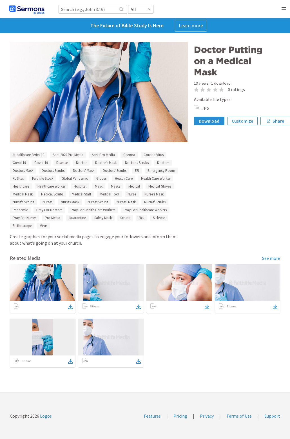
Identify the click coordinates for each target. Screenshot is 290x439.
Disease (62, 162)
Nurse (132, 194)
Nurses (47, 202)
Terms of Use (239, 416)
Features (152, 416)
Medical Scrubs (52, 194)
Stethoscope (22, 225)
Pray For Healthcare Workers (145, 210)
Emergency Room (161, 170)
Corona (129, 154)
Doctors (163, 162)
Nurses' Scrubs (155, 202)
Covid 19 (19, 162)
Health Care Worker (155, 178)
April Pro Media (103, 154)
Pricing (180, 416)
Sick (141, 217)
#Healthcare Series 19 (28, 154)
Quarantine (77, 217)
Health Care (124, 178)
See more (271, 258)
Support (272, 416)
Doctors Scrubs (53, 170)
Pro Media (52, 217)
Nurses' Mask (126, 202)
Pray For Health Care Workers (93, 210)
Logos (45, 416)
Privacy (207, 416)
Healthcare (21, 186)
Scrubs (125, 217)
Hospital (80, 186)
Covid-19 (41, 162)
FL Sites (18, 178)
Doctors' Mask (83, 170)
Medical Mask (23, 194)
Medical (134, 186)
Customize (242, 121)
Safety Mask (103, 217)
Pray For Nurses (24, 217)
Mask (98, 186)
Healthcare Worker (51, 186)
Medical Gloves (159, 186)
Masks (115, 186)
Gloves (101, 178)
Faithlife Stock (42, 178)
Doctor (81, 162)
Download (209, 121)
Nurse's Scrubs (23, 202)
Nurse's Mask (154, 194)
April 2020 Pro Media (68, 154)
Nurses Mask (70, 202)
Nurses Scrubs (98, 202)
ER (137, 170)
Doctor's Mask (106, 162)
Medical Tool (109, 194)
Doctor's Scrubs (137, 162)
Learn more (191, 25)
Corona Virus (154, 154)
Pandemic (20, 210)
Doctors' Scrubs (114, 170)
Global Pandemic (75, 178)
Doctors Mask (23, 170)
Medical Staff (81, 194)
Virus (43, 225)
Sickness (159, 217)
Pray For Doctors (49, 210)
